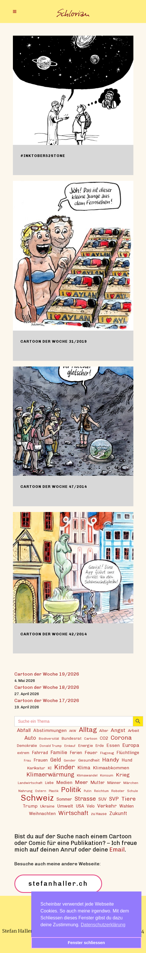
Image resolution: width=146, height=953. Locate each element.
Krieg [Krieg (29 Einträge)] (123, 775)
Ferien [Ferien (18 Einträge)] (76, 752)
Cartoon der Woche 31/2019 (53, 341)
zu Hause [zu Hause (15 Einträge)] (99, 814)
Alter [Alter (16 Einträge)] (103, 730)
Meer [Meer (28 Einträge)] (81, 782)
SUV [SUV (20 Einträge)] (102, 799)
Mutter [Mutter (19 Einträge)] (97, 782)
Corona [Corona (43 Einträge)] (121, 737)
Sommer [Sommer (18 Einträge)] (64, 799)
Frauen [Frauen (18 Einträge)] (41, 760)
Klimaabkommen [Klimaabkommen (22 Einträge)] (111, 767)
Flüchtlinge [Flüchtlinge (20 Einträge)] (127, 752)
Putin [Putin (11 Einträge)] (88, 791)
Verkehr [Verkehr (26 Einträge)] (107, 806)
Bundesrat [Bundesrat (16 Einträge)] (71, 738)
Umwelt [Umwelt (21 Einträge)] (65, 806)
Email (117, 849)
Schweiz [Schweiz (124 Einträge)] (37, 797)
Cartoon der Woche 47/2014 (53, 486)
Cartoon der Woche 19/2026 (46, 674)
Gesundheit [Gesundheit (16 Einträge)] (89, 760)
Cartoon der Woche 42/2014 (53, 634)
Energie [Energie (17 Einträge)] (85, 745)
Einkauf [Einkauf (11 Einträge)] (69, 746)
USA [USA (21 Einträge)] (80, 806)
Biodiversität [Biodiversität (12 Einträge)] (49, 739)
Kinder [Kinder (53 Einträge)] (64, 767)
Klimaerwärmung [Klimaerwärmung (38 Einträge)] (50, 774)
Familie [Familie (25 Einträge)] (58, 752)
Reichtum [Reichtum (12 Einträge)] (101, 791)
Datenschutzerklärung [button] (103, 924)
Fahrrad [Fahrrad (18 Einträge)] (40, 752)
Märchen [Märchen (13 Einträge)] (130, 783)
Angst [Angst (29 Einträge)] (118, 730)
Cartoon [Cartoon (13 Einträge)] (90, 739)
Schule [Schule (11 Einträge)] (132, 791)
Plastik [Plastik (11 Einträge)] (54, 791)
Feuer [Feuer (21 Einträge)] (91, 752)
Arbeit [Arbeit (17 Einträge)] (133, 730)
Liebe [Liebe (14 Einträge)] (49, 783)
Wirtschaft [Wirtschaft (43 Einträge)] (73, 813)
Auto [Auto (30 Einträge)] (30, 738)
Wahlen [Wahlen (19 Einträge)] (126, 806)
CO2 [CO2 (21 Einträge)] (104, 738)
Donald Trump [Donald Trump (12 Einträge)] (51, 746)
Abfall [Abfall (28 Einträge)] (24, 730)
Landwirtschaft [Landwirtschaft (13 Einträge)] (30, 783)
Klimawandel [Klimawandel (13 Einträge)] (87, 775)
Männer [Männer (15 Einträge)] (114, 783)
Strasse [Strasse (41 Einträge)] (85, 798)
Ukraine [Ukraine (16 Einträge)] (47, 806)
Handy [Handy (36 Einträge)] (110, 759)
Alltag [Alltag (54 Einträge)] (88, 729)
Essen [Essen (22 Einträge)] (113, 745)
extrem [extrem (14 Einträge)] (23, 753)
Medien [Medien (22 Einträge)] (64, 782)
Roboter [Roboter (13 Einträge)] (117, 791)
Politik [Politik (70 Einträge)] (71, 789)
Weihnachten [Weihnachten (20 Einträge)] (42, 813)
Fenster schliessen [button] (86, 942)
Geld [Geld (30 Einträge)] (55, 760)
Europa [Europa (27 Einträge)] (130, 745)
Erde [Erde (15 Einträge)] (100, 745)
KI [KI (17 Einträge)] (50, 768)
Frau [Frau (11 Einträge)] (27, 760)
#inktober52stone (42, 156)
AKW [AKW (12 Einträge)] (72, 731)
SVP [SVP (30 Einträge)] (114, 799)
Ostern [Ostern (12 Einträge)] (40, 791)
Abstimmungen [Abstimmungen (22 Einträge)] (50, 730)
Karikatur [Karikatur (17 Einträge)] (36, 768)
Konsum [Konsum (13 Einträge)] (106, 775)
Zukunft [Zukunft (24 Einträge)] (118, 813)
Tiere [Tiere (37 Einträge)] (128, 798)
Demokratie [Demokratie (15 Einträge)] (27, 745)
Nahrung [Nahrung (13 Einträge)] (25, 791)
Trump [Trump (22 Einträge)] (30, 806)
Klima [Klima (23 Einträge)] (83, 767)
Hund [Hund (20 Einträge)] (127, 760)
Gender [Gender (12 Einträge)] (70, 760)
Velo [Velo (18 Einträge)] (91, 806)
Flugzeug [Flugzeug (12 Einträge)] (107, 753)
